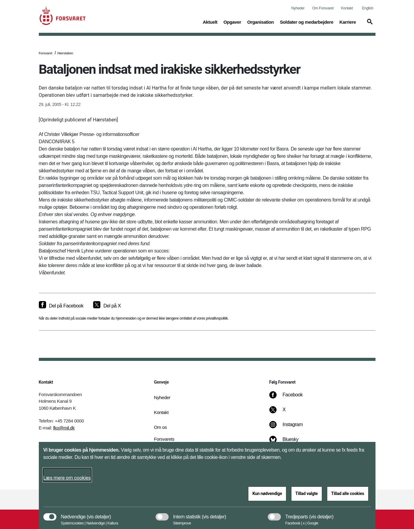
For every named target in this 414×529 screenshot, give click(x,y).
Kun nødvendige (267, 493)
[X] (284, 412)
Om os (160, 427)
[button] (368, 24)
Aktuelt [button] (210, 22)
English (367, 8)
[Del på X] (107, 306)
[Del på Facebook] (61, 306)
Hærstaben (65, 53)
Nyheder (298, 8)
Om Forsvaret (323, 8)
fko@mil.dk (64, 427)
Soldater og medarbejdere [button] (306, 22)
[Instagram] (290, 427)
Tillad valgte (306, 493)
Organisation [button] (260, 22)
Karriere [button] (347, 22)
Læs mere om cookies (67, 478)
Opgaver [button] (232, 22)
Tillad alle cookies (347, 493)
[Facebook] (290, 398)
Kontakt (347, 8)
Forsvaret (45, 53)
